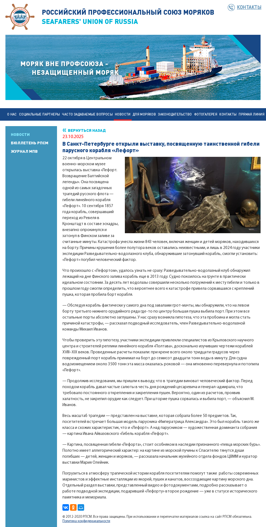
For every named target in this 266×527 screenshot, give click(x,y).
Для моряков (144, 114)
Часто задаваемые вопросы (87, 114)
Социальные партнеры (39, 114)
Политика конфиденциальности (86, 521)
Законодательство (175, 114)
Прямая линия (251, 114)
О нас (12, 114)
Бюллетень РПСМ (29, 142)
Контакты (249, 7)
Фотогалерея (205, 114)
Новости (123, 114)
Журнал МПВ (24, 151)
